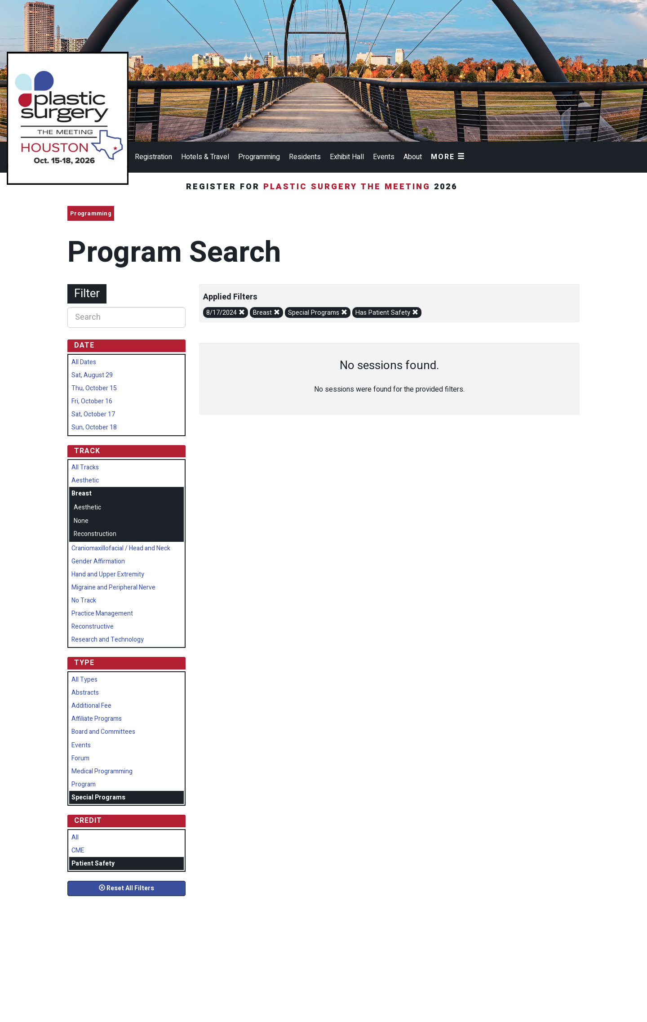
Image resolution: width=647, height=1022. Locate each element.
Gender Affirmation (98, 561)
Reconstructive (92, 626)
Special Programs (317, 312)
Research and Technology (107, 639)
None (81, 521)
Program (83, 784)
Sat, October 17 (93, 414)
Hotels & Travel (205, 157)
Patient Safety (93, 863)
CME (77, 850)
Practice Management (102, 613)
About (412, 157)
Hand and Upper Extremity (107, 574)
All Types (84, 679)
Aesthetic (85, 480)
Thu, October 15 (94, 388)
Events (383, 157)
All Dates (83, 362)
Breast (266, 312)
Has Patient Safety (386, 312)
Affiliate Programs (96, 718)
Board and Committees (103, 731)
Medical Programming (102, 771)
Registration (153, 157)
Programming (259, 157)
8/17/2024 (225, 312)
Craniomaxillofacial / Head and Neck (120, 548)
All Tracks (85, 467)
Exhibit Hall (347, 157)
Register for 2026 (323, 187)
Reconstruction (95, 534)
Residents (305, 157)
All (75, 837)
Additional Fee (91, 705)
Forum (80, 758)
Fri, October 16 (91, 401)
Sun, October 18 (94, 427)
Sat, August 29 (92, 375)
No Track (83, 600)
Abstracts (85, 692)
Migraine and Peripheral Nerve (113, 587)
